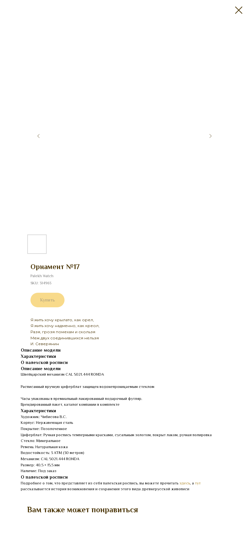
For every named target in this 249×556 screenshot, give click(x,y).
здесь (184, 483)
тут (198, 483)
